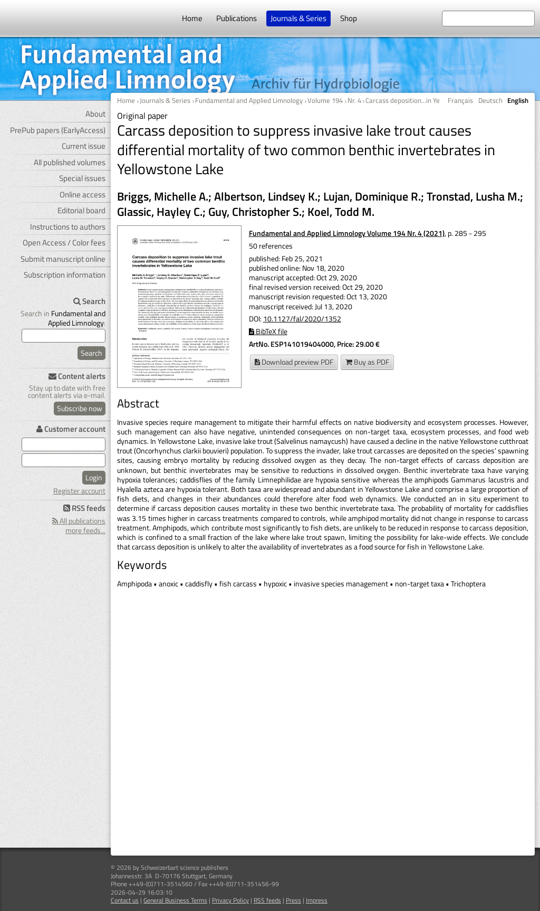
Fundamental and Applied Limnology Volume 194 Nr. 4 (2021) (347, 233)
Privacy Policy (230, 900)
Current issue (83, 146)
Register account (79, 490)
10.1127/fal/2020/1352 (302, 318)
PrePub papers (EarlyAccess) (57, 130)
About (95, 114)
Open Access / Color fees (64, 242)
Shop (348, 18)
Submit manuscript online (63, 259)
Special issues (82, 178)
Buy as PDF (367, 361)
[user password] (63, 460)
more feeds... (85, 530)
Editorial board (81, 210)
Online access (82, 194)
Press (293, 900)
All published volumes (69, 162)
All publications (78, 520)
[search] (63, 336)
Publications (236, 18)
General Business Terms (175, 900)
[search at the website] (488, 18)
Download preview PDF (294, 361)
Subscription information (64, 275)
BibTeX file (268, 331)
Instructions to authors (67, 227)
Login (93, 477)
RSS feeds (267, 900)
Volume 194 (325, 100)
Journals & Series (298, 18)
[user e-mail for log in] (63, 444)
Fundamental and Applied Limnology (249, 100)
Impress (316, 900)
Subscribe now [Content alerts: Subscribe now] (79, 408)
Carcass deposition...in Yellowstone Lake (424, 100)
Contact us (125, 900)
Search (91, 352)
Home (192, 18)
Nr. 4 (354, 100)
